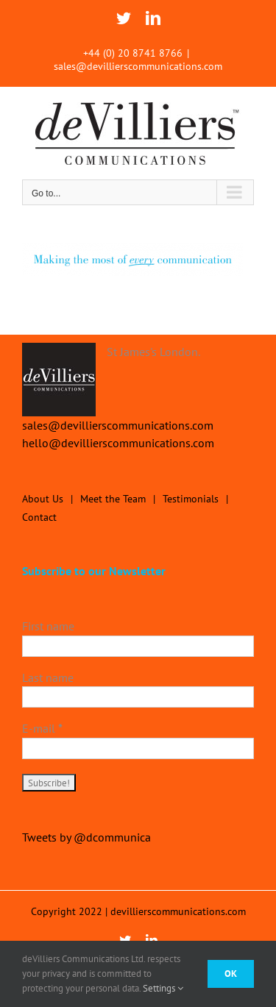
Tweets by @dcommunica (86, 837)
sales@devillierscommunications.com (138, 66)
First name (48, 626)
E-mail (42, 728)
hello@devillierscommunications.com (118, 442)
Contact (39, 517)
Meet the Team (113, 498)
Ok (230, 973)
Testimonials (191, 498)
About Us (42, 498)
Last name (48, 677)
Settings (163, 988)
